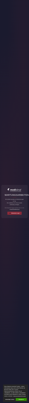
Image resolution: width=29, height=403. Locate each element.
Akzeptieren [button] (21, 399)
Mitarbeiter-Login (14, 213)
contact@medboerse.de (14, 209)
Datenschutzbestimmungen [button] (19, 396)
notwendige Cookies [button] (9, 399)
